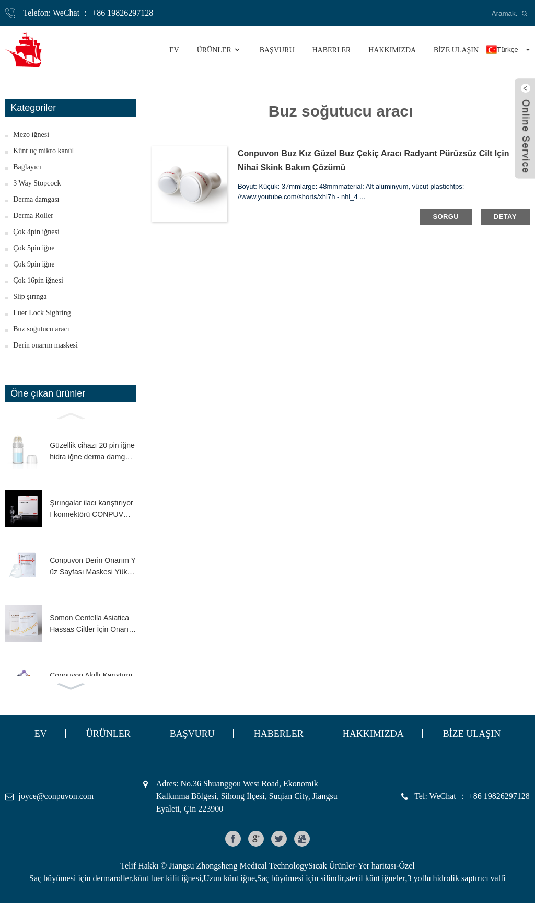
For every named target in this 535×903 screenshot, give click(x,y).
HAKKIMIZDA (392, 50)
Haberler (331, 50)
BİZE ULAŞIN (456, 50)
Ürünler (219, 50)
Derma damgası (36, 199)
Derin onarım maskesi (45, 345)
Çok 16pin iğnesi (38, 280)
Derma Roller (33, 215)
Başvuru (277, 50)
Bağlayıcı (27, 167)
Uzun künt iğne (229, 878)
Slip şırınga (29, 296)
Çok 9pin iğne (33, 264)
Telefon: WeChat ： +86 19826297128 (88, 12)
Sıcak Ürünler (331, 865)
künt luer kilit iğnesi (167, 878)
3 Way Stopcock (37, 183)
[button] (70, 415)
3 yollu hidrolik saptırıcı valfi (457, 878)
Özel (407, 865)
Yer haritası (377, 865)
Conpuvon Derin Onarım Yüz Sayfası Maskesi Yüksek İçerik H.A (93, 567)
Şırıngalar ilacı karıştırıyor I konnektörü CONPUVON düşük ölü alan (92, 509)
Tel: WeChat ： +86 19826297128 (472, 796)
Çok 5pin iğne (33, 248)
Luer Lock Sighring (42, 313)
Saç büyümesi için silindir (300, 878)
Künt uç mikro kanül (43, 151)
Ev (174, 50)
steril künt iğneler (375, 878)
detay (505, 217)
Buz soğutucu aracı (41, 329)
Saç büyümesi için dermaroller (80, 878)
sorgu (446, 217)
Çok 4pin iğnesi (36, 232)
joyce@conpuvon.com (56, 796)
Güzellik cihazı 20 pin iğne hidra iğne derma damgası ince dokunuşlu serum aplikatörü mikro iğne (92, 452)
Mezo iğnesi (31, 134)
